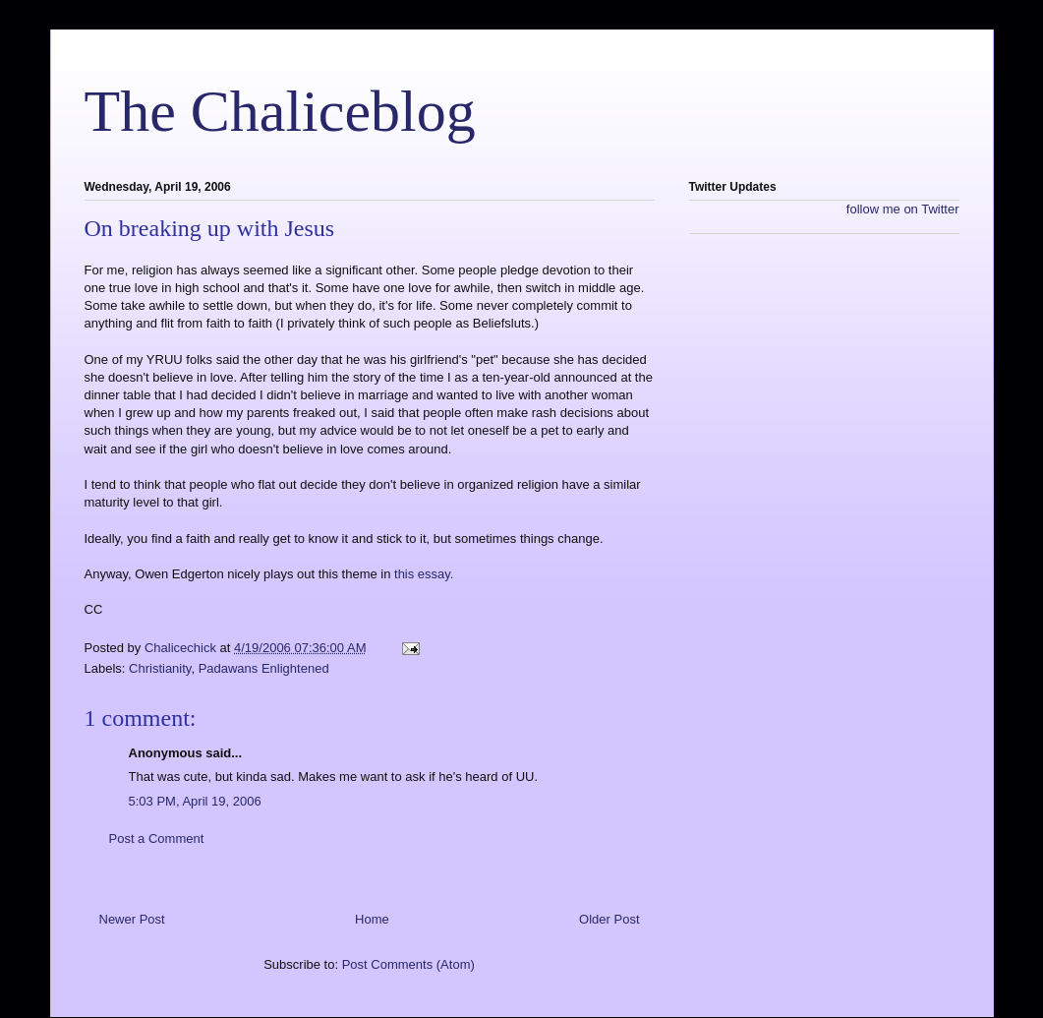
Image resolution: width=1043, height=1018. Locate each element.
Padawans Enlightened (264, 668)
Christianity (160, 668)
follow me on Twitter (902, 209)
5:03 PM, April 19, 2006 (195, 801)
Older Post (609, 919)
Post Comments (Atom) (408, 964)
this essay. (423, 574)
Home (372, 919)
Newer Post (132, 919)
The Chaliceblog (280, 111)
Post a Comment (156, 838)
